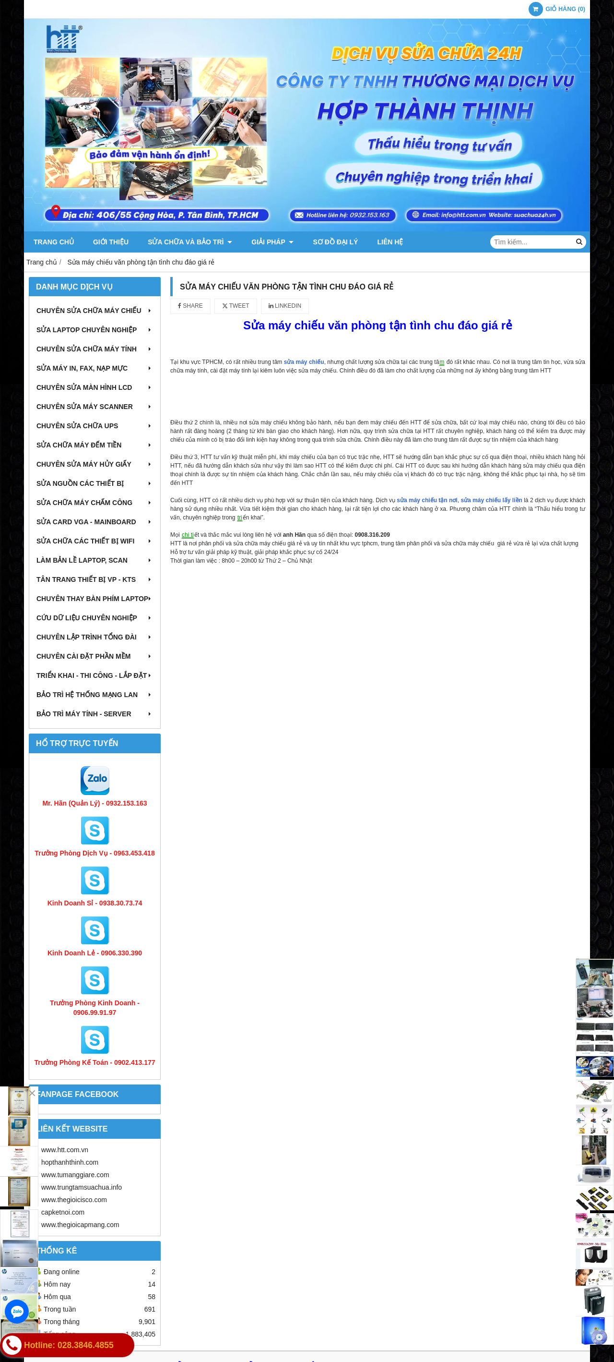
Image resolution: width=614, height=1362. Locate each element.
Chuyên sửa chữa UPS (94, 426)
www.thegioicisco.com (74, 1200)
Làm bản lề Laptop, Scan (94, 560)
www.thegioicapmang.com (80, 1225)
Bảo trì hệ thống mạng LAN (94, 695)
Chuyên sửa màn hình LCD (94, 387)
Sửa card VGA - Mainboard (94, 522)
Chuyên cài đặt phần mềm (94, 656)
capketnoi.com (62, 1212)
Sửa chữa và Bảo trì (190, 242)
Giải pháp (272, 242)
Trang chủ (54, 242)
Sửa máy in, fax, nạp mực (94, 368)
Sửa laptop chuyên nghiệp (94, 330)
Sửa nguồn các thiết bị (94, 483)
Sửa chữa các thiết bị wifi (94, 541)
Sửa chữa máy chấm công (94, 502)
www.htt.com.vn (64, 1150)
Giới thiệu (111, 242)
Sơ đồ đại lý (335, 242)
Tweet (235, 305)
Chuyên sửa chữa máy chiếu (94, 310)
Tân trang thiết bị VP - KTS (94, 579)
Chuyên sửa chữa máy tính (94, 349)
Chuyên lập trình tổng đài (94, 637)
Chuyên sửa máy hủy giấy (94, 464)
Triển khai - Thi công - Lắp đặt (94, 675)
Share (190, 305)
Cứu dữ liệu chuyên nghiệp (94, 618)
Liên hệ (390, 242)
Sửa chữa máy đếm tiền (94, 445)
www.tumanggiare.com (75, 1175)
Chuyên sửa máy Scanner (94, 406)
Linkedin (285, 305)
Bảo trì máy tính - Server (94, 714)
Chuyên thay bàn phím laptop (94, 599)
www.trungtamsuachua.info (81, 1187)
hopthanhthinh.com (69, 1162)
